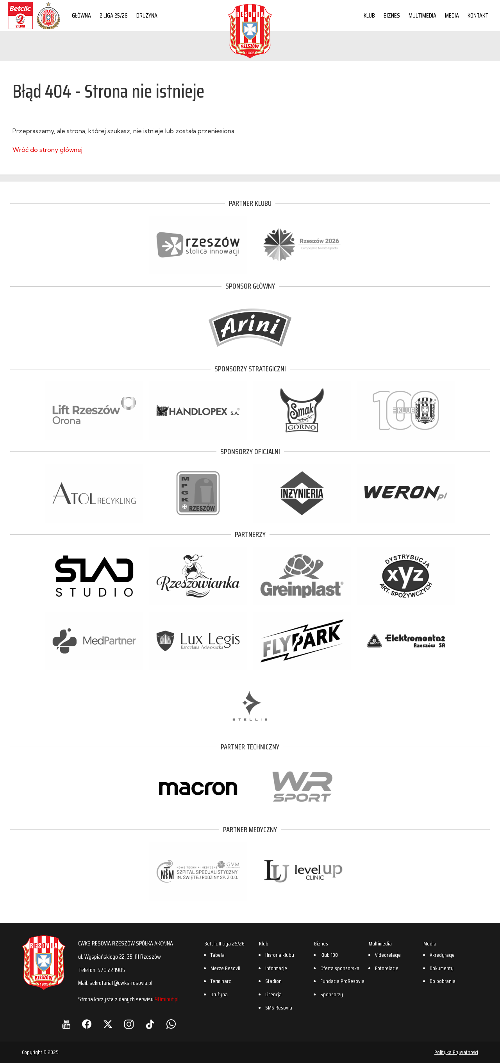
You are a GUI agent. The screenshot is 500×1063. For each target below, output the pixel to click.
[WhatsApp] (171, 1024)
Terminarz (221, 981)
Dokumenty (442, 968)
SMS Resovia (278, 1007)
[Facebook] (86, 1024)
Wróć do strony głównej (47, 149)
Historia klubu (279, 955)
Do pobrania (442, 981)
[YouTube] (66, 1024)
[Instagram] (129, 1024)
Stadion (273, 981)
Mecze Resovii (225, 968)
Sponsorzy (331, 994)
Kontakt (478, 15)
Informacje (276, 968)
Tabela (218, 955)
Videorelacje (388, 955)
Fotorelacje (386, 968)
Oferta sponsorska (339, 968)
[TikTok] (150, 1024)
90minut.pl (167, 999)
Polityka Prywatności (456, 1052)
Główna (81, 15)
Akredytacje (442, 955)
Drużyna (146, 15)
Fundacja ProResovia (342, 981)
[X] (107, 1024)
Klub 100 (329, 955)
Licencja (273, 994)
